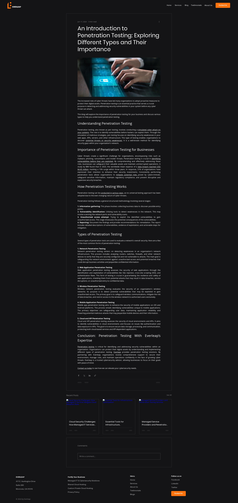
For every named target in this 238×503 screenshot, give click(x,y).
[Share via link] (95, 375)
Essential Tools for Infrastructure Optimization (115, 423)
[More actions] (159, 21)
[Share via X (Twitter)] (84, 375)
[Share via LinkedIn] (90, 375)
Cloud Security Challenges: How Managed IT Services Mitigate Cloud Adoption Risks (82, 423)
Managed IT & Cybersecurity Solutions (84, 481)
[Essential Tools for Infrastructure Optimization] (119, 408)
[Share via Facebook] (79, 375)
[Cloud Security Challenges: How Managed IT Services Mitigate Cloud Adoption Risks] (82, 408)
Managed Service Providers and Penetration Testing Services (155, 423)
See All (169, 395)
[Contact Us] (223, 5)
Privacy (73, 492)
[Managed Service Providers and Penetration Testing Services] (155, 408)
